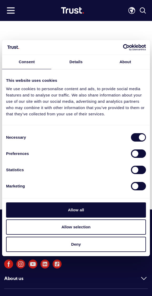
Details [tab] (76, 62)
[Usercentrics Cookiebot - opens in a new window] (123, 47)
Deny (76, 244)
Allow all (76, 210)
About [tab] (125, 62)
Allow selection (76, 227)
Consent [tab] (27, 62)
